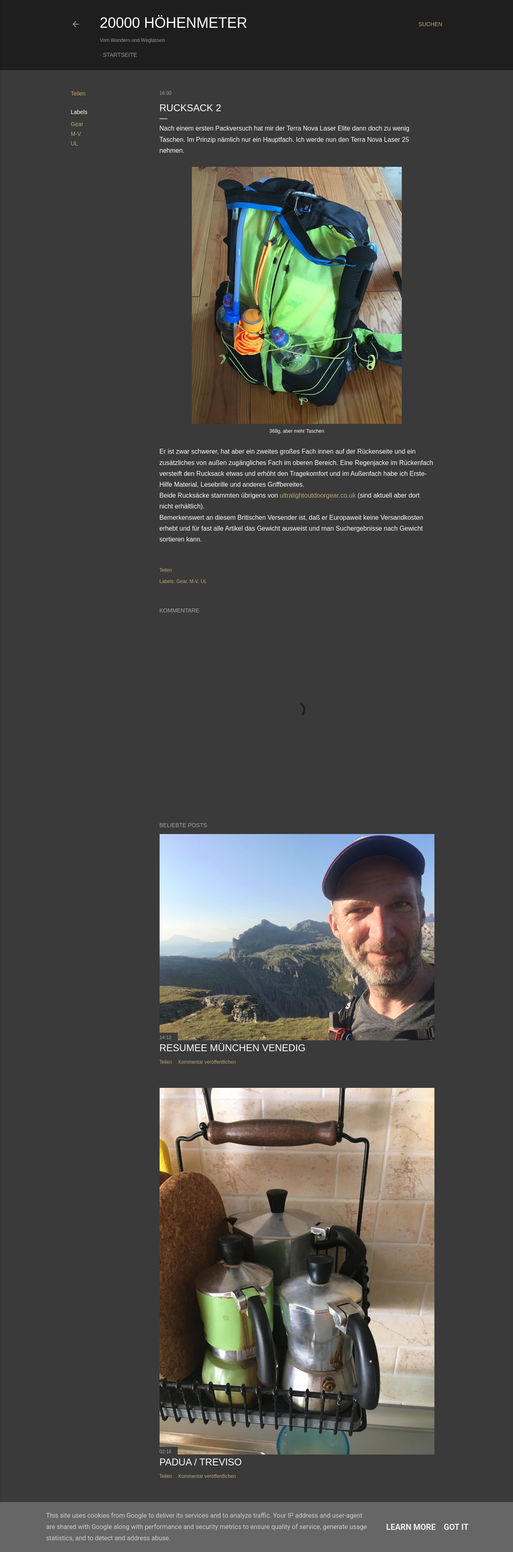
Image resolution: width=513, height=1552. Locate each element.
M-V (76, 134)
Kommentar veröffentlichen (207, 1062)
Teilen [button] (78, 93)
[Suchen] (430, 24)
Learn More (411, 1527)
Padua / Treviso (201, 1462)
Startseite (120, 55)
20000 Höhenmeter (173, 23)
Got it (456, 1527)
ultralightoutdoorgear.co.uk (318, 495)
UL (74, 143)
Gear (77, 124)
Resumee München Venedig (233, 1047)
